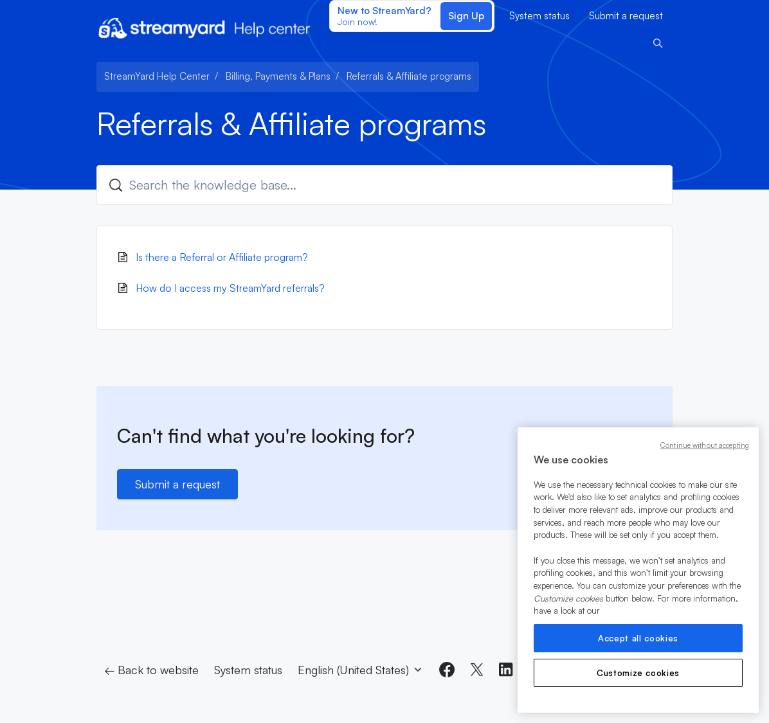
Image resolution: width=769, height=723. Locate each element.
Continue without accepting (704, 445)
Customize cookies (638, 673)
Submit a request (626, 16)
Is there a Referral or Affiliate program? (222, 257)
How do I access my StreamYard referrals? (230, 287)
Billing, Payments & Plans (278, 76)
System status (539, 16)
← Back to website (151, 670)
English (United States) (361, 670)
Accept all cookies (638, 638)
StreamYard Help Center (157, 76)
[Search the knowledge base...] (384, 185)
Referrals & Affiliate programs (409, 76)
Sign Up (466, 16)
